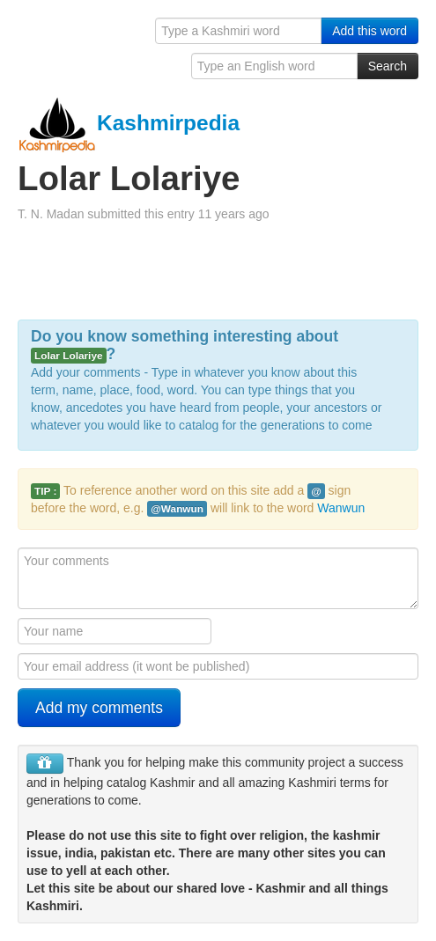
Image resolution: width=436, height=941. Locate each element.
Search (387, 66)
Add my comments (99, 708)
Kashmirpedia (129, 123)
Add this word (369, 31)
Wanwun (341, 508)
